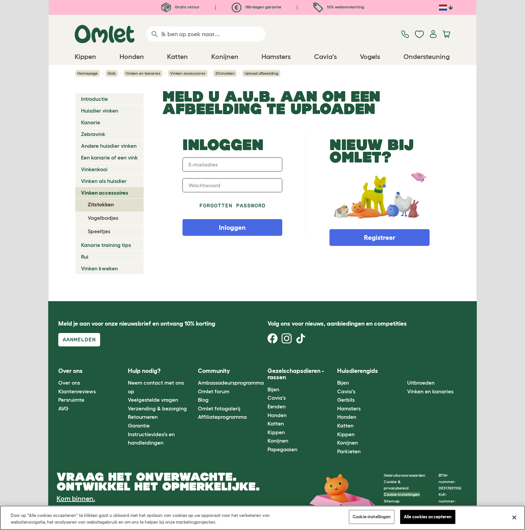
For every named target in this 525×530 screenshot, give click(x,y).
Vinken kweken (99, 268)
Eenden (277, 406)
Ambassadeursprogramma (231, 383)
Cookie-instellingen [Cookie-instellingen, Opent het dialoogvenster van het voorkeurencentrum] (371, 516)
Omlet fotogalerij (219, 408)
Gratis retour (180, 7)
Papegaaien (282, 449)
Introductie (94, 99)
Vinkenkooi (94, 169)
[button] (402, 371)
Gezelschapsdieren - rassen (296, 374)
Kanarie (90, 122)
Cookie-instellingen (402, 494)
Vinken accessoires (188, 73)
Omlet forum (213, 391)
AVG (63, 408)
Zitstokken (225, 73)
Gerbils (346, 400)
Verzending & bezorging (157, 408)
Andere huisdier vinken (109, 146)
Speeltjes (99, 231)
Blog (203, 400)
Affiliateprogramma (222, 417)
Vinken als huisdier (104, 181)
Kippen (276, 432)
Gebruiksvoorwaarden (404, 475)
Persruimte (71, 400)
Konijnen (278, 441)
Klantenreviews (77, 391)
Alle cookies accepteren (428, 516)
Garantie (139, 425)
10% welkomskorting (338, 7)
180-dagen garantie (256, 7)
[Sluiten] (514, 517)
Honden (277, 415)
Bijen (273, 389)
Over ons (69, 383)
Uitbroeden (421, 383)
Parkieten (349, 451)
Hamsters (349, 408)
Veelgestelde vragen (153, 400)
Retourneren (143, 417)
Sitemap (391, 501)
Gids (111, 73)
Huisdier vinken (99, 111)
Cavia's (277, 398)
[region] (262, 518)
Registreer (379, 237)
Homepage (87, 73)
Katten (276, 423)
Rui (84, 257)
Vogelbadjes (103, 218)
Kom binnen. (76, 498)
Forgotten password (232, 205)
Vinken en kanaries (143, 73)
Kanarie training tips (106, 245)
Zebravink (93, 134)
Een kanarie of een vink (109, 157)
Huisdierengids (357, 371)
